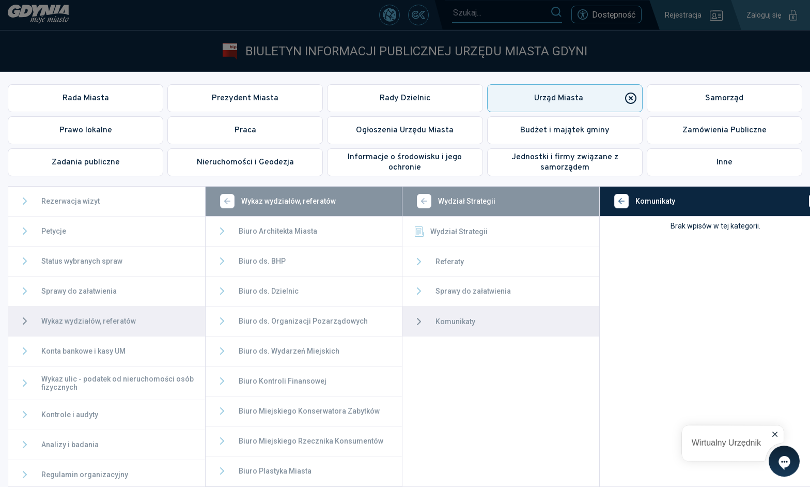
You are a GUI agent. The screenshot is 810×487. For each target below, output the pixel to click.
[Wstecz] (217, 201)
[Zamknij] (787, 201)
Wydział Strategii (430, 231)
